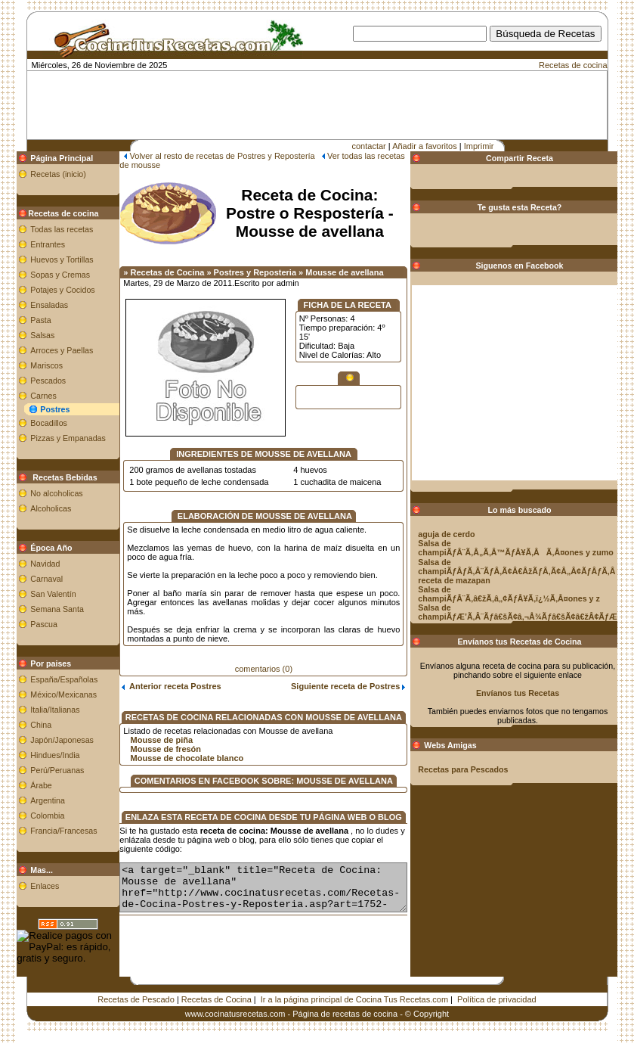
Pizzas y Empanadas (51, 438)
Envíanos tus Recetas (535, 693)
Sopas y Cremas (43, 274)
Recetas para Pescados (480, 769)
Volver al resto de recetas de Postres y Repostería (205, 155)
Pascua (27, 624)
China (24, 724)
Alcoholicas (34, 508)
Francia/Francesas (47, 830)
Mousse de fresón (148, 739)
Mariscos (30, 365)
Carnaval (30, 578)
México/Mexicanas (47, 694)
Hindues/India (38, 755)
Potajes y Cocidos (46, 289)
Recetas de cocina (573, 65)
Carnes (26, 395)
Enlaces (28, 885)
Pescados (31, 380)
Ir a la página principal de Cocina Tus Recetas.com (354, 999)
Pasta (24, 320)
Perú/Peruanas (40, 770)
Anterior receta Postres (154, 677)
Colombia (31, 815)
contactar (369, 146)
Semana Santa (40, 609)
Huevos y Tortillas (45, 259)
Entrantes (31, 244)
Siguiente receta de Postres (365, 677)
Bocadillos (32, 422)
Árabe (24, 785)
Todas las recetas (45, 229)
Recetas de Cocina (216, 999)
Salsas (26, 335)
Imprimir (479, 146)
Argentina (31, 800)
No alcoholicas (40, 493)
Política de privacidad (497, 999)
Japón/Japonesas (45, 739)
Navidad (28, 563)
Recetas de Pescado (136, 999)
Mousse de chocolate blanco (170, 748)
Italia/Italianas (38, 709)
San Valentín (36, 593)
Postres (38, 409)
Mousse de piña (144, 730)
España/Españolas (47, 679)
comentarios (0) (263, 659)
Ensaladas (32, 304)
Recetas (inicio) (41, 174)
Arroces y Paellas (45, 350)
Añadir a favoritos (424, 146)
